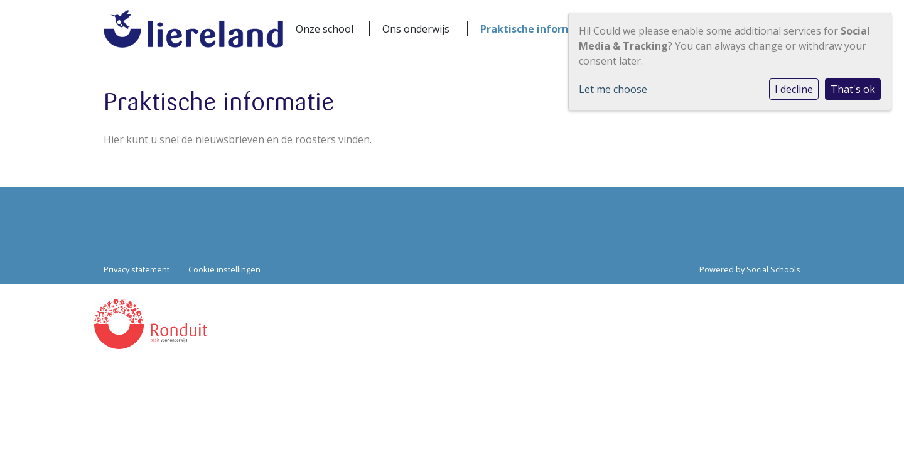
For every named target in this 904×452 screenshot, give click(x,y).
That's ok (853, 89)
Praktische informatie (536, 29)
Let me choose (613, 89)
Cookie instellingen (224, 269)
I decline (794, 89)
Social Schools (773, 269)
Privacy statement (137, 269)
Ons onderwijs (415, 29)
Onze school (324, 29)
